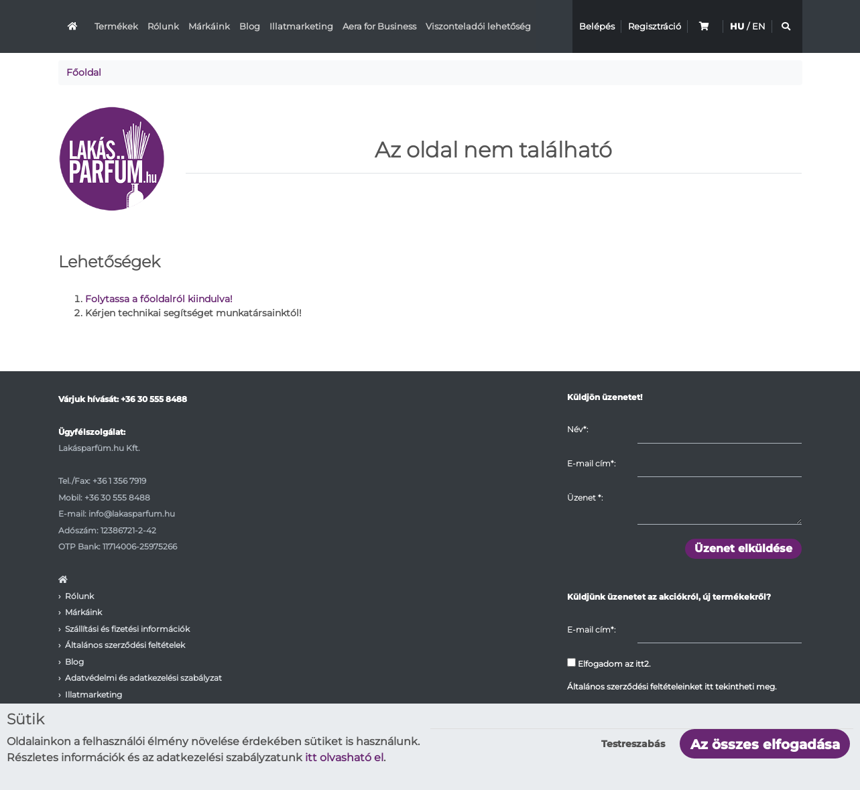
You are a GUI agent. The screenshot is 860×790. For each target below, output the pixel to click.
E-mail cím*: (591, 463)
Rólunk (163, 26)
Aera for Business (379, 26)
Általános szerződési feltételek (125, 645)
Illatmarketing (301, 26)
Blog (249, 26)
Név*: (577, 429)
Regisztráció (654, 26)
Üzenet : (585, 497)
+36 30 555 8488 (154, 399)
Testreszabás (633, 744)
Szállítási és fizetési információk (127, 629)
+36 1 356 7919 (119, 481)
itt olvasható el (344, 757)
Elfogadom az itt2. (609, 663)
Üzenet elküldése (743, 548)
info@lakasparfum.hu (131, 514)
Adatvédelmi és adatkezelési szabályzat (143, 678)
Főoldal (83, 72)
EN (758, 26)
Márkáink (209, 26)
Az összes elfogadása (765, 744)
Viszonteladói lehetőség (478, 26)
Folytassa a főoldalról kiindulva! (159, 299)
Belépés (597, 26)
